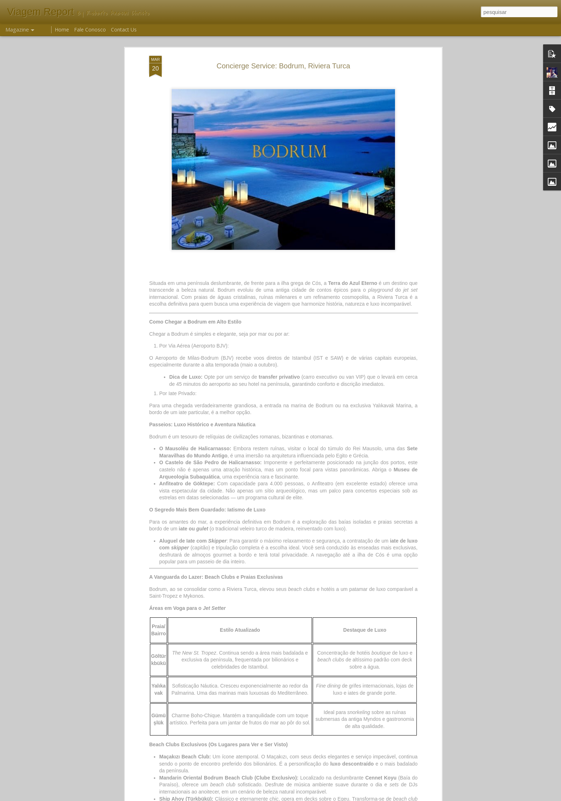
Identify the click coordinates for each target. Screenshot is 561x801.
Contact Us (124, 29)
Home (62, 29)
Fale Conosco (90, 29)
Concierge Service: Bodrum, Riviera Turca (283, 66)
